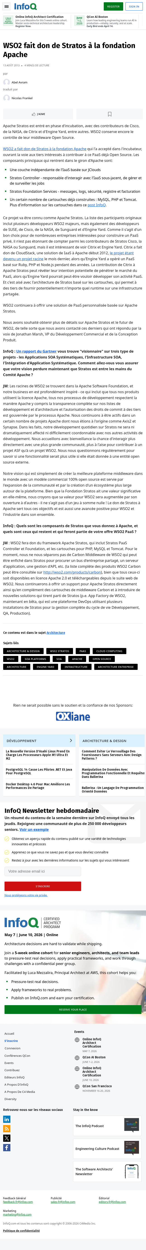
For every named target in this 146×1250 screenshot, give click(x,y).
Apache (78, 660)
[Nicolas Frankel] (7, 99)
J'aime (42, 115)
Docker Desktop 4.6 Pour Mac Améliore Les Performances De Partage (38, 791)
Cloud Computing (110, 652)
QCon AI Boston (94, 1066)
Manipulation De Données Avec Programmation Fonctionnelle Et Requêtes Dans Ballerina (114, 778)
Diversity (11, 1107)
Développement (22, 746)
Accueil (10, 1042)
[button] (43, 893)
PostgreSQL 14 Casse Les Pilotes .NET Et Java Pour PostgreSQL (39, 777)
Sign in (134, 6)
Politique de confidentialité (22, 1241)
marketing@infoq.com (18, 1225)
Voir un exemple (34, 836)
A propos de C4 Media (20, 1100)
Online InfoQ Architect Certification (91, 1051)
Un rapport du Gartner (37, 352)
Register (113, 6)
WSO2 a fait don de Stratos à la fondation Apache (45, 149)
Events (9, 1071)
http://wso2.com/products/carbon (72, 573)
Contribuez (12, 1078)
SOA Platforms (36, 660)
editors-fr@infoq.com (112, 1212)
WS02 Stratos (60, 652)
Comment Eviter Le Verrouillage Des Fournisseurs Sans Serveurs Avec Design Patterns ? (112, 760)
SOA (59, 660)
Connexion (13, 1057)
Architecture (56, 634)
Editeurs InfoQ (15, 1086)
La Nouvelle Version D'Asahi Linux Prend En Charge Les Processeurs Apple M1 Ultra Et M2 (38, 760)
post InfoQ (97, 206)
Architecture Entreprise (116, 668)
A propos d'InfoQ (17, 1093)
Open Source (102, 660)
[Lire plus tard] (110, 115)
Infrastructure (76, 668)
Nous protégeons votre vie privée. (26, 902)
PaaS (83, 652)
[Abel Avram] (7, 83)
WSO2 (11, 660)
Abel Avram (20, 83)
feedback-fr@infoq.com (18, 1212)
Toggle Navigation (7, 6)
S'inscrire (11, 1049)
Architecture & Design (23, 652)
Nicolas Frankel (22, 99)
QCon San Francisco (97, 1094)
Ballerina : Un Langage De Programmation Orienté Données (113, 795)
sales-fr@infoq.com (63, 1212)
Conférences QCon (18, 1064)
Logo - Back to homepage (26, 6)
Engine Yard (46, 668)
